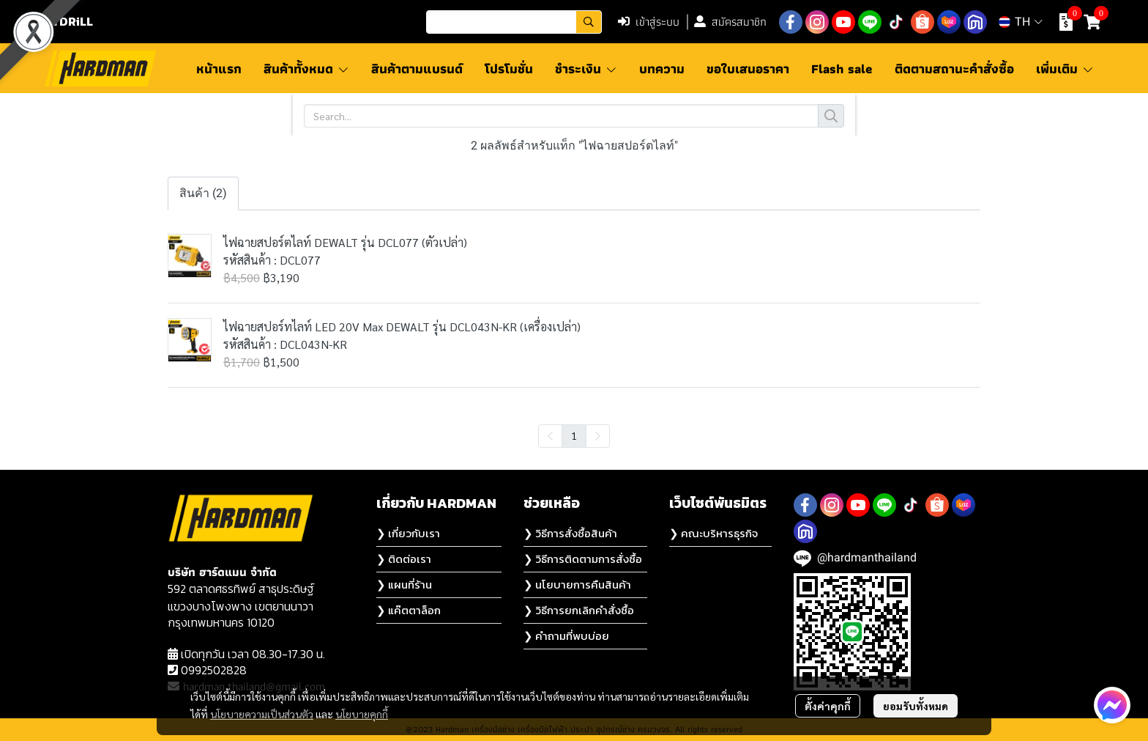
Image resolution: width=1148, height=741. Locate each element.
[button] (513, 22)
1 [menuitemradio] (574, 435)
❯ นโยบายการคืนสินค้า (577, 584)
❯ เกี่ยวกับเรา (408, 533)
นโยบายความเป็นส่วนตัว (261, 713)
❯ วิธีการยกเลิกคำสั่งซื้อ (578, 610)
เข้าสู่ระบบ (648, 21)
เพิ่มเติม (1065, 68)
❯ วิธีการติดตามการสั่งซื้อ (582, 558)
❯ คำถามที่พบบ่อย (566, 635)
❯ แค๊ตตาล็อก (408, 610)
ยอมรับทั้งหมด (915, 705)
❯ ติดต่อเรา (403, 558)
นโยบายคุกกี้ (361, 713)
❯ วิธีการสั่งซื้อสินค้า (570, 533)
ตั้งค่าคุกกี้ (828, 705)
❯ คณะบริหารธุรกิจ (713, 533)
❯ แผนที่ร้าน (404, 584)
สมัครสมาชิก (730, 21)
